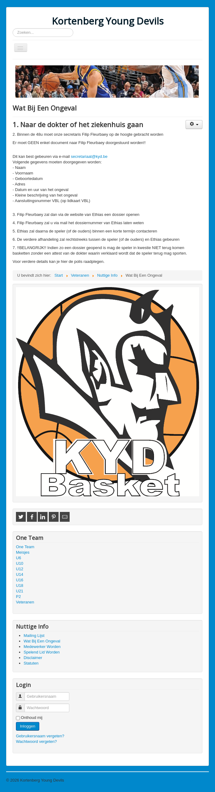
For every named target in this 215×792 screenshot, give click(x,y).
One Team (25, 546)
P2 (18, 596)
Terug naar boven (193, 780)
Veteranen (25, 602)
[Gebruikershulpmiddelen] (194, 124)
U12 (19, 569)
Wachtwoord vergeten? (36, 741)
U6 (18, 558)
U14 (19, 574)
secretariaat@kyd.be (89, 156)
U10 (19, 563)
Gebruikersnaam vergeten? (40, 736)
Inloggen (27, 726)
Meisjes (22, 552)
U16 (19, 580)
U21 (19, 591)
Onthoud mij (31, 717)
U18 (19, 585)
